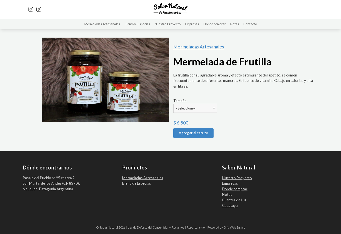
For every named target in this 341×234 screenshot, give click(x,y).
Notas (234, 24)
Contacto (250, 24)
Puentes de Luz (234, 200)
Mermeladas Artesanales (102, 24)
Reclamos (178, 227)
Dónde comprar (214, 24)
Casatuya (230, 205)
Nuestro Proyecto (167, 24)
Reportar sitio (196, 227)
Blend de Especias (137, 24)
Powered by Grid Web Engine (226, 227)
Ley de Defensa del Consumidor (148, 227)
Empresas (192, 24)
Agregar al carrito (193, 133)
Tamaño (180, 100)
